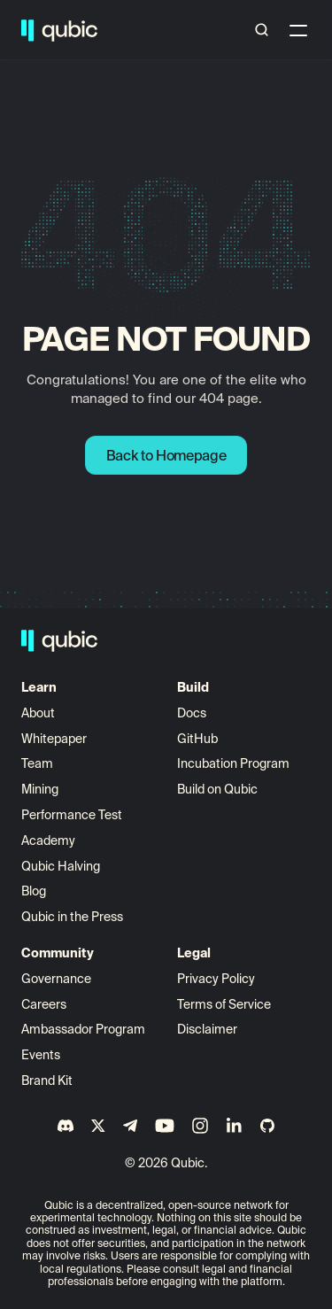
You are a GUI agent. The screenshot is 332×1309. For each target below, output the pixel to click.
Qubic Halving (60, 866)
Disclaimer (207, 1029)
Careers (43, 1004)
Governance (56, 979)
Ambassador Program (83, 1029)
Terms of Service (224, 1004)
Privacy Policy (216, 979)
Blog (33, 891)
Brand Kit (47, 1080)
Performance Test (71, 815)
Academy (48, 840)
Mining (39, 789)
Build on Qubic (217, 789)
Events (40, 1055)
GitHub (197, 739)
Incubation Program (233, 763)
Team (38, 763)
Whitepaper (55, 739)
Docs (191, 713)
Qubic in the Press (72, 917)
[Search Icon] (262, 30)
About (39, 713)
